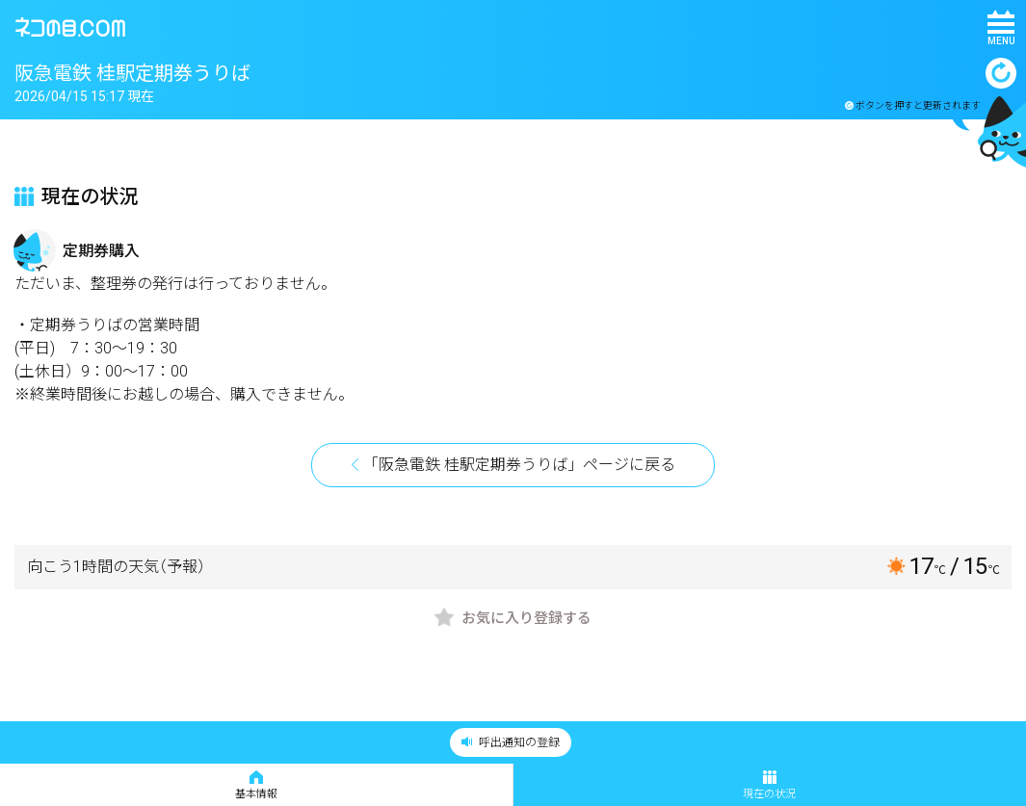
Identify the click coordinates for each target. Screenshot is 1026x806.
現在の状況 (769, 785)
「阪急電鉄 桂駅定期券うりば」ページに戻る (519, 464)
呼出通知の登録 (510, 742)
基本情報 (256, 785)
